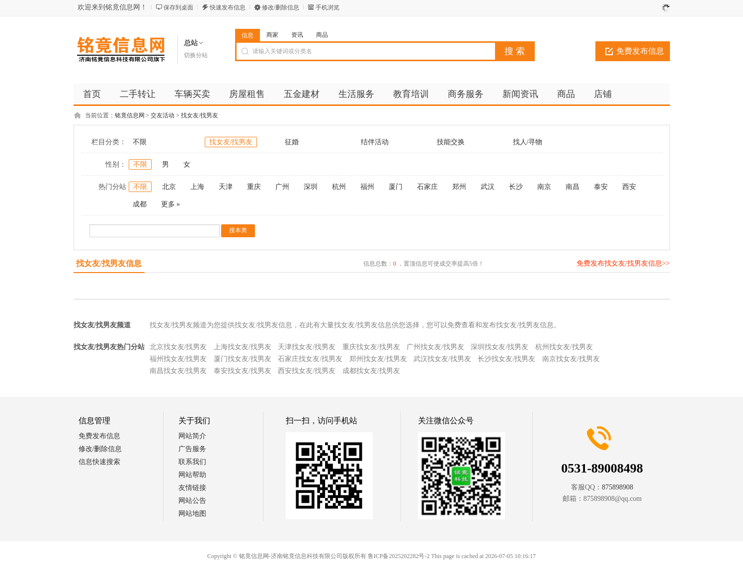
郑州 (459, 186)
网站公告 (192, 500)
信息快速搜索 (99, 462)
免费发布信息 (640, 51)
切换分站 (196, 55)
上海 (197, 186)
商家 (272, 34)
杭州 (339, 186)
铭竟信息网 (130, 115)
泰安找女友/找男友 (242, 371)
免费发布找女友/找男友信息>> (623, 263)
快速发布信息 (228, 7)
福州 (367, 186)
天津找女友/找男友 (306, 347)
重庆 (254, 186)
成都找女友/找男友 (371, 371)
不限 (140, 142)
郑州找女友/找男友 (378, 359)
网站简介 (192, 436)
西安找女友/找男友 (306, 371)
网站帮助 (192, 474)
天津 (226, 186)
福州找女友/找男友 (178, 359)
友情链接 (192, 487)
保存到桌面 (178, 7)
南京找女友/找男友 (571, 359)
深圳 (311, 186)
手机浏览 (327, 7)
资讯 (297, 34)
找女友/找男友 (199, 115)
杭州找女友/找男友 (564, 347)
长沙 (516, 186)
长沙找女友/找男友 (506, 359)
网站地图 (192, 513)
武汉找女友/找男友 (442, 359)
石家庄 (427, 186)
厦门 (396, 186)
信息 (247, 35)
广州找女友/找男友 (435, 347)
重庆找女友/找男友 (371, 347)
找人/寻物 (528, 142)
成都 (140, 204)
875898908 (617, 487)
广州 (282, 186)
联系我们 (192, 462)
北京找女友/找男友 (178, 347)
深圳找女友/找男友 (499, 347)
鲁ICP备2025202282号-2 (399, 556)
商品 (322, 34)
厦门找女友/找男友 (242, 359)
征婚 (292, 142)
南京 (544, 186)
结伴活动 (375, 142)
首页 (92, 94)
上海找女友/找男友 (242, 347)
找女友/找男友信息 (109, 263)
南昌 (572, 186)
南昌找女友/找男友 (178, 371)
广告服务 (192, 449)
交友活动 (162, 115)
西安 (629, 186)
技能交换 (451, 142)
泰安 (601, 186)
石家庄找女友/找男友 (310, 359)
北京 (169, 186)
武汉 (488, 186)
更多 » (170, 204)
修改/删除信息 (280, 7)
